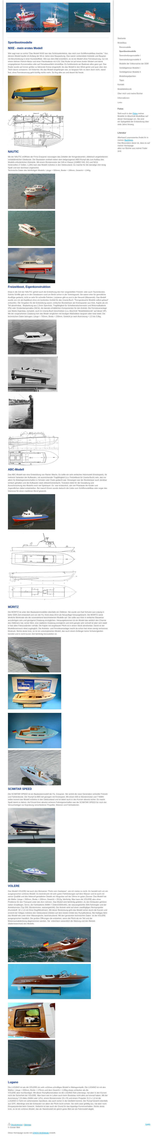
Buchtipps (128, 140)
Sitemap (27, 1125)
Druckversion (15, 1125)
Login (147, 1124)
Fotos (135, 113)
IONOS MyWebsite (41, 1133)
